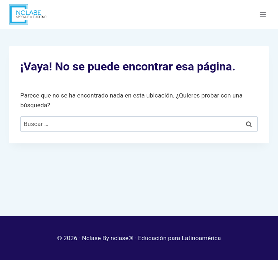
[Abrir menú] (262, 14)
